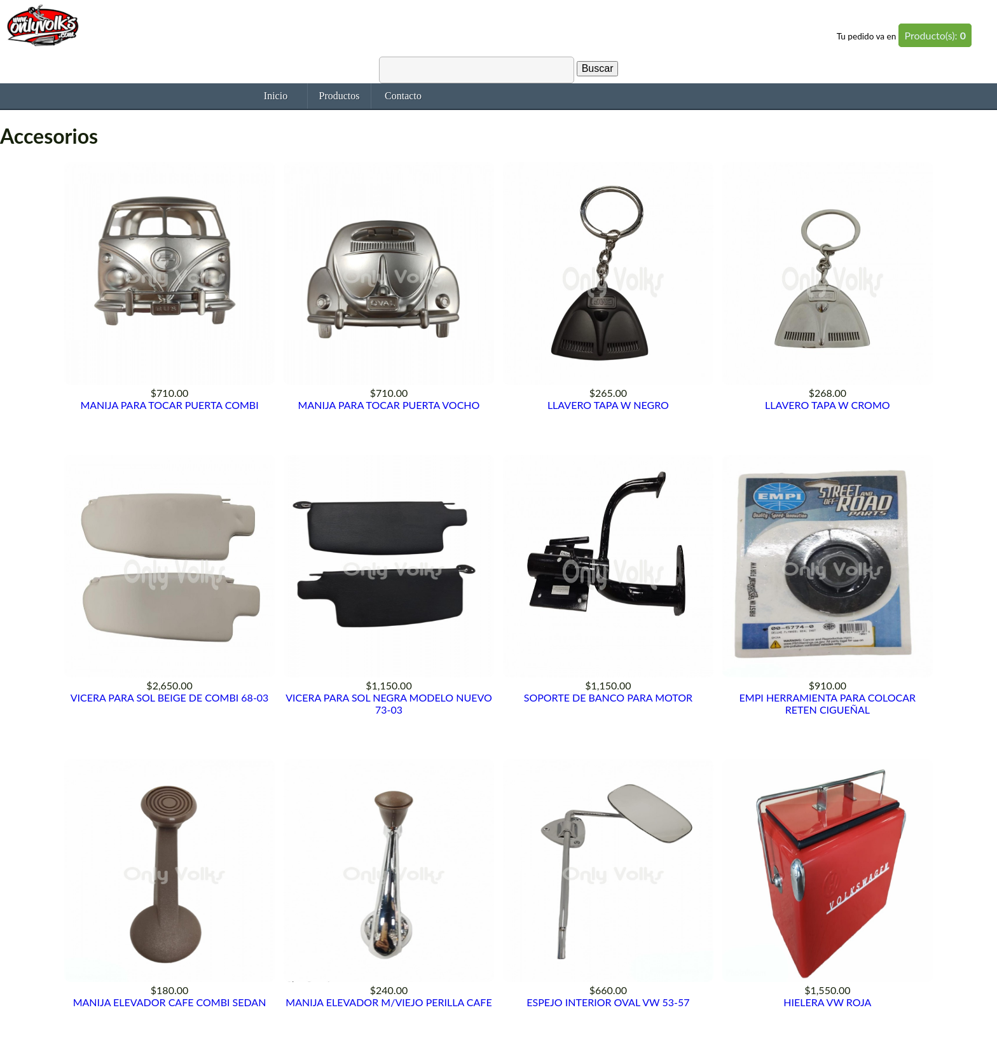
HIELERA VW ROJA (827, 1002)
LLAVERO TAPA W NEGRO (608, 405)
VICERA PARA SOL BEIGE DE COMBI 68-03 (170, 697)
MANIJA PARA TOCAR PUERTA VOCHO (389, 405)
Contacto (403, 95)
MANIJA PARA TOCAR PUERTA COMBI (169, 405)
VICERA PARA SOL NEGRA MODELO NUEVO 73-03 (388, 703)
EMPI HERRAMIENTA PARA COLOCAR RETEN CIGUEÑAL (827, 703)
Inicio (275, 95)
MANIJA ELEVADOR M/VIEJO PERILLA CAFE (388, 1002)
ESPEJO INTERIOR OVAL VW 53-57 (607, 1002)
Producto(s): (935, 35)
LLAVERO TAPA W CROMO (827, 405)
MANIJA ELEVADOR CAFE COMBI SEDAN (169, 1002)
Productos (339, 95)
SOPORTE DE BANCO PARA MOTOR (608, 697)
